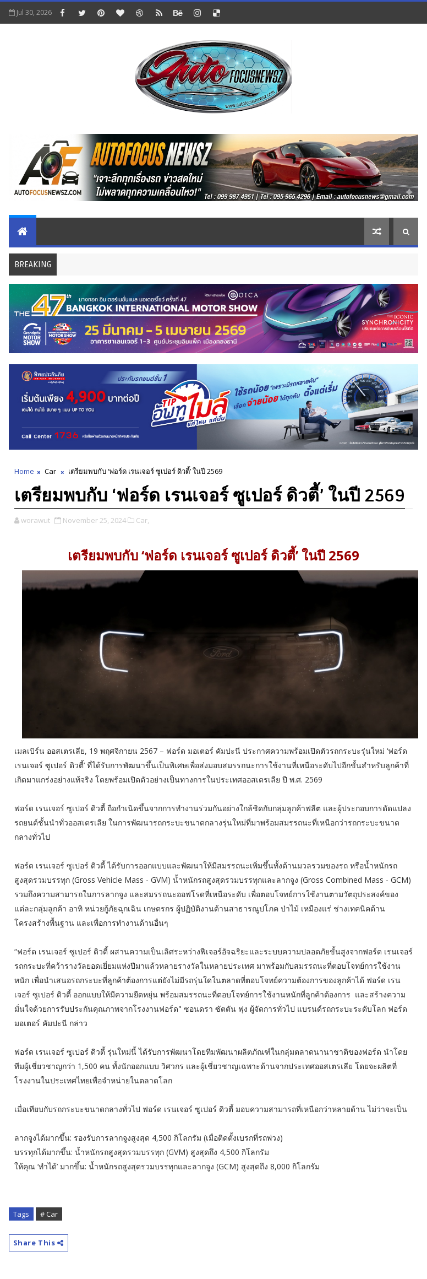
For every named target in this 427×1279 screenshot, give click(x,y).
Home (24, 471)
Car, (142, 520)
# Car (49, 1214)
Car (50, 471)
